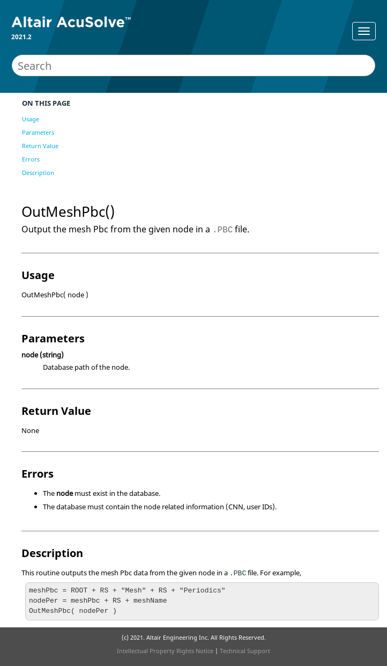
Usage (30, 119)
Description (38, 173)
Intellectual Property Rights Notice (165, 651)
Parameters (38, 132)
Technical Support (245, 651)
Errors (31, 159)
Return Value (40, 146)
